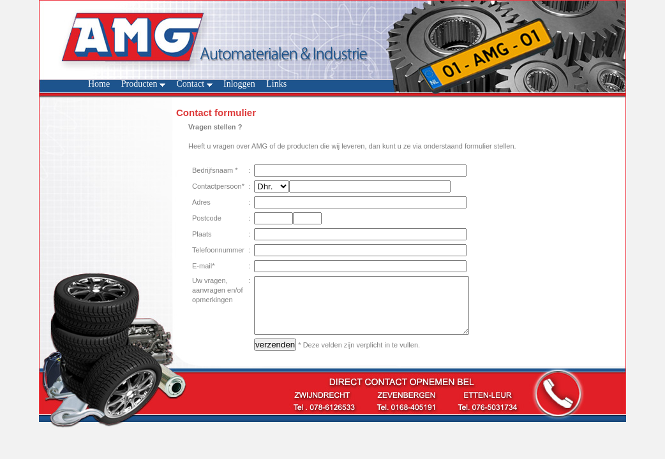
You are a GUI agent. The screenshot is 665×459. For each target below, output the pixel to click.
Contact (194, 84)
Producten (143, 84)
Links (276, 84)
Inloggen (239, 84)
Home (99, 84)
